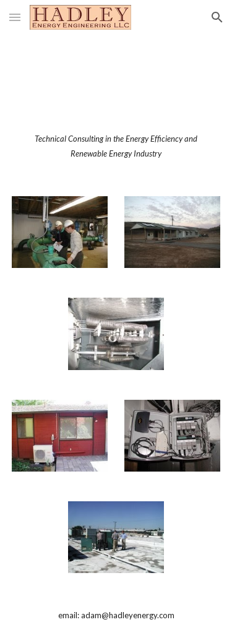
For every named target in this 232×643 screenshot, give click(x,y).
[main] (116, 146)
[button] (15, 17)
